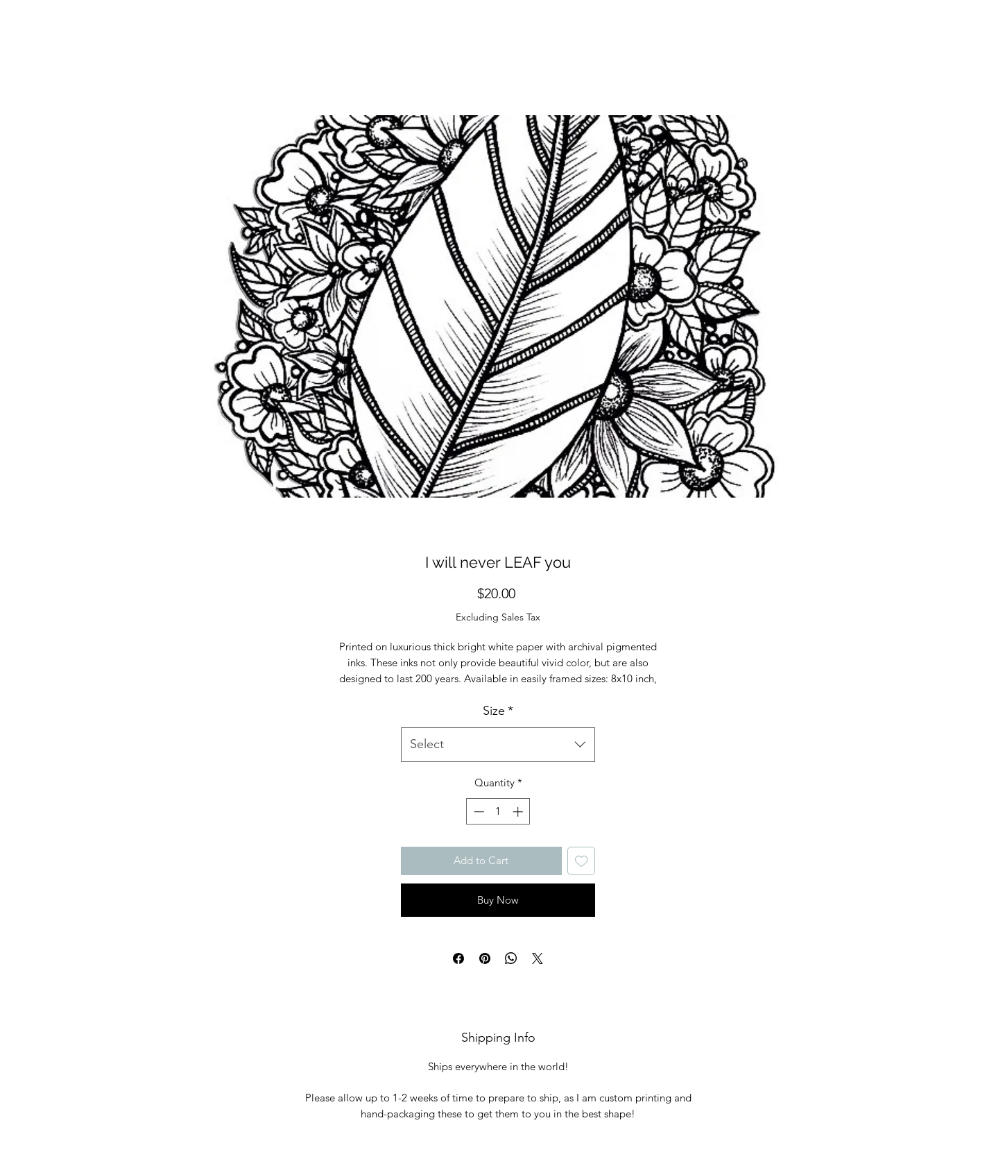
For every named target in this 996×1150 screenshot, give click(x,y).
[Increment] (519, 812)
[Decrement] (477, 812)
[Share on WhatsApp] (511, 958)
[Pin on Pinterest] (484, 958)
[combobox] (498, 744)
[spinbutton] (498, 812)
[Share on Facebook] (458, 958)
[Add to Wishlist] (581, 861)
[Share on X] (537, 958)
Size (498, 710)
